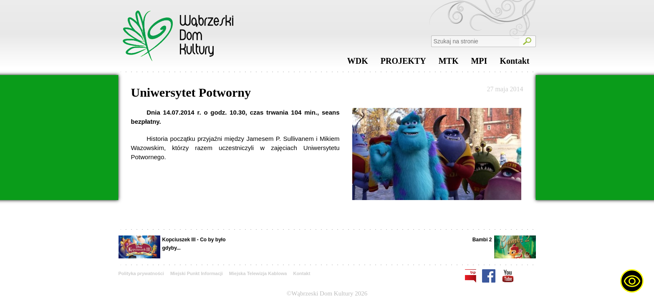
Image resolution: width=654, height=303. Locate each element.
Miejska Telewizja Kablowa (258, 273)
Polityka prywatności (141, 273)
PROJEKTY (403, 63)
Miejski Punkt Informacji (196, 273)
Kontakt (514, 63)
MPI (479, 63)
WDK (357, 63)
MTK (449, 63)
